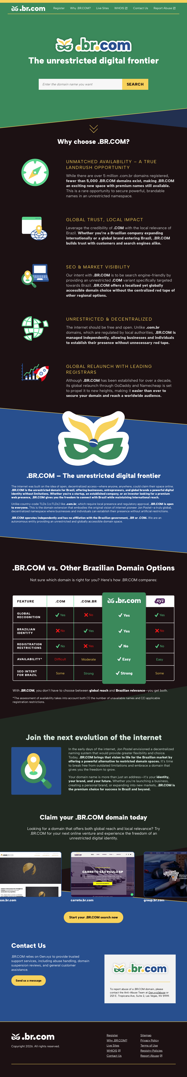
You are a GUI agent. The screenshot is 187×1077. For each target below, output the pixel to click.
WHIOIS (112, 1050)
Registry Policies (151, 1050)
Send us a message (28, 980)
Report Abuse (163, 8)
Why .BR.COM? (80, 8)
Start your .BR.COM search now (93, 917)
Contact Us (140, 8)
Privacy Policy (149, 1040)
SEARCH (135, 84)
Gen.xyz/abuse (156, 992)
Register (59, 8)
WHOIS (119, 8)
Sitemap (145, 1035)
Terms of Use (149, 1045)
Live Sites (102, 8)
